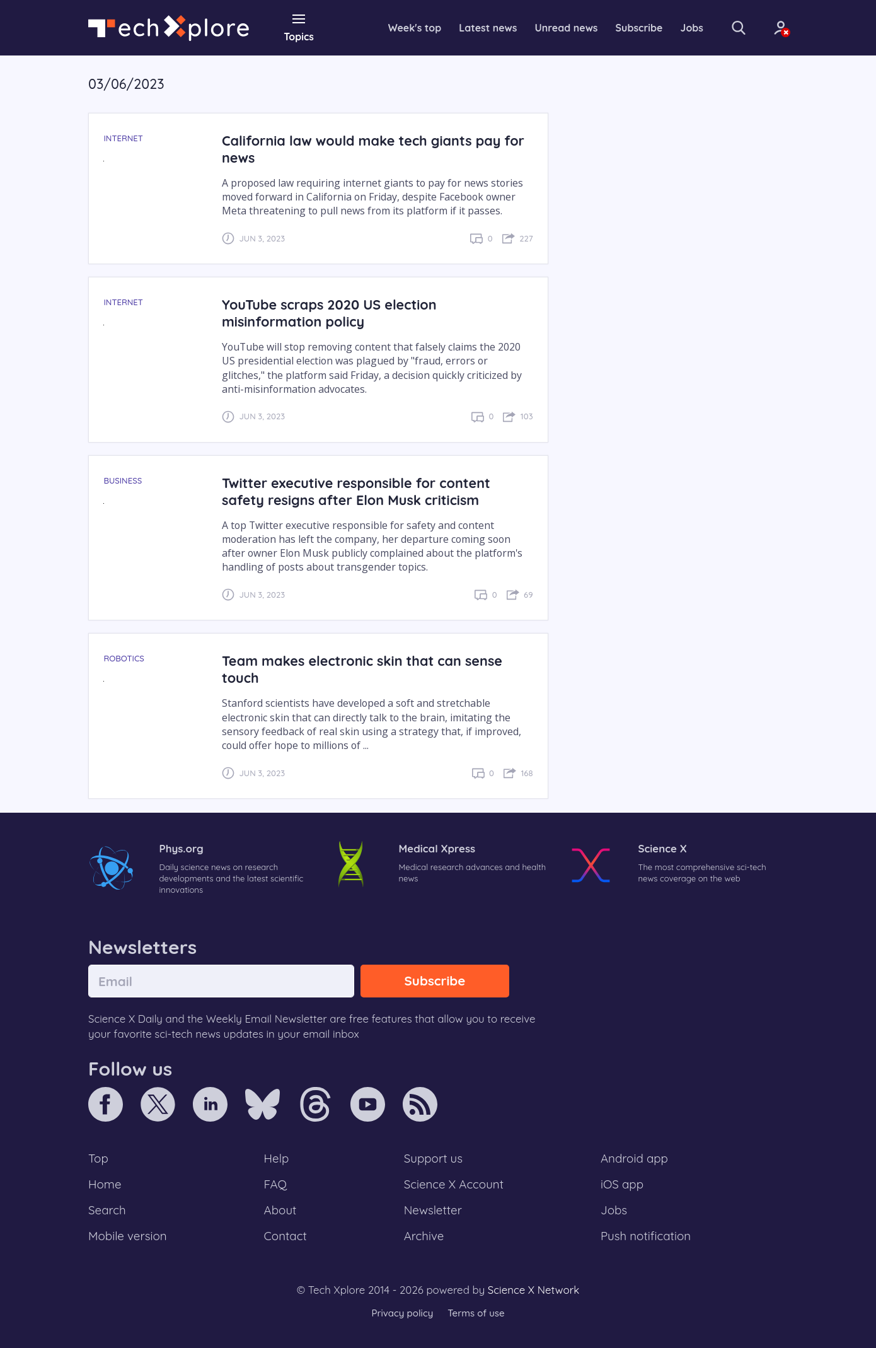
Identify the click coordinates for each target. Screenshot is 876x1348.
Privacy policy (402, 1313)
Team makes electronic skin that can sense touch (362, 669)
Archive (424, 1235)
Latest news (488, 27)
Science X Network (533, 1289)
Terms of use (475, 1313)
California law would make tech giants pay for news (373, 149)
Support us (433, 1158)
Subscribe (639, 27)
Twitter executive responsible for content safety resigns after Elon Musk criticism (356, 491)
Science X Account (454, 1184)
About (280, 1209)
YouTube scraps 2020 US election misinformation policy (329, 313)
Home (105, 1184)
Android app (634, 1158)
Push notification (646, 1235)
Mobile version (127, 1235)
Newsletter (433, 1209)
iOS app (622, 1184)
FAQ (275, 1184)
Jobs (692, 27)
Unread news (566, 27)
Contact (285, 1235)
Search (107, 1209)
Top (98, 1158)
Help (276, 1158)
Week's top (415, 27)
